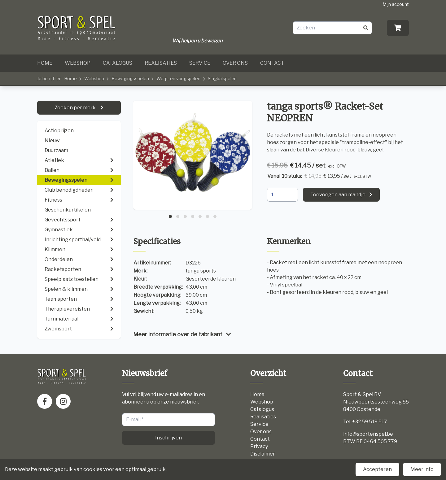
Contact (272, 63)
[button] (170, 216)
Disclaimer (262, 454)
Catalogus (117, 63)
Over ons (235, 63)
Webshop (77, 63)
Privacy (259, 446)
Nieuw (52, 140)
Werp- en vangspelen (178, 78)
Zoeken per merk (76, 108)
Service (199, 63)
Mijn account (396, 4)
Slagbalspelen (222, 78)
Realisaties (161, 63)
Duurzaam (56, 150)
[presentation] (139, 158)
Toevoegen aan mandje (337, 195)
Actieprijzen (59, 130)
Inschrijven (168, 438)
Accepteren (377, 469)
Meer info (422, 469)
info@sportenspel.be (368, 434)
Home (44, 63)
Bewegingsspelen (130, 78)
